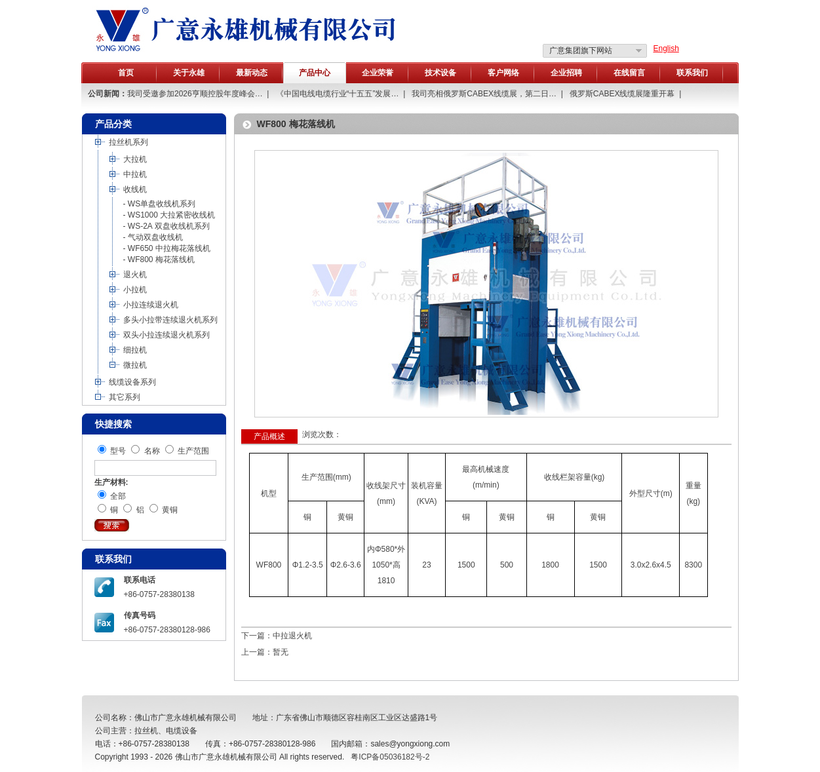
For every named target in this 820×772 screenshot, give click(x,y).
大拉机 (135, 159)
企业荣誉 (377, 72)
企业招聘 (566, 72)
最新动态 (251, 72)
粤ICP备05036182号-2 (390, 757)
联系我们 (692, 72)
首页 (126, 72)
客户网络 (503, 72)
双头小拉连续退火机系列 (166, 334)
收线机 (135, 189)
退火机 (135, 274)
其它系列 (124, 397)
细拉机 (135, 350)
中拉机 (135, 174)
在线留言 (629, 72)
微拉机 (135, 365)
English (666, 48)
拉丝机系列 (128, 142)
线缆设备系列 (132, 382)
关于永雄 (189, 72)
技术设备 (440, 72)
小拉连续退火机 (150, 304)
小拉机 (135, 289)
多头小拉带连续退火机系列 (170, 319)
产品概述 (269, 436)
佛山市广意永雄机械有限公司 (226, 757)
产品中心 (314, 72)
